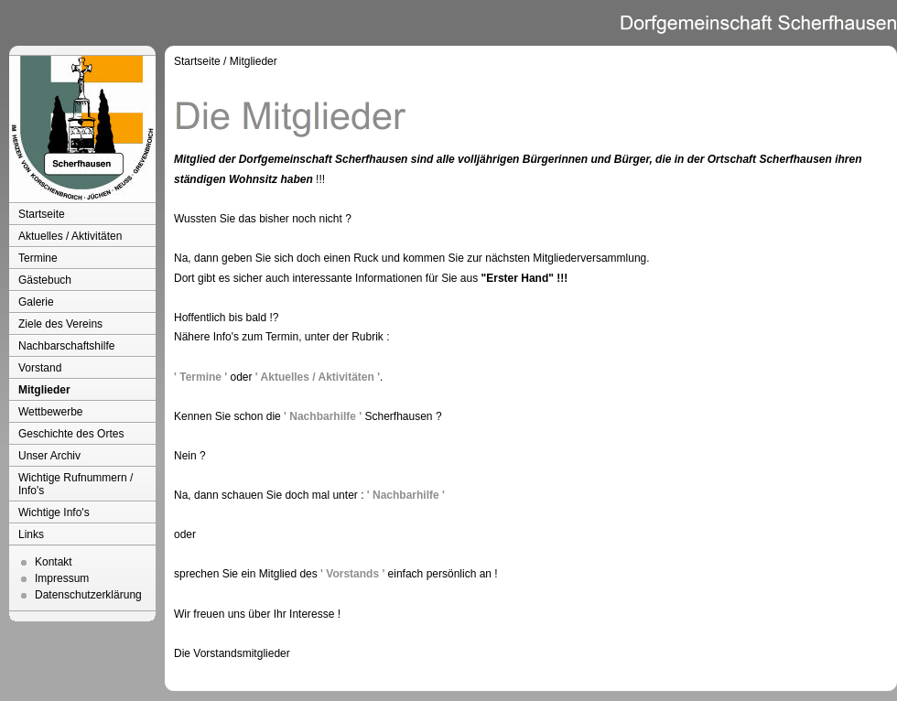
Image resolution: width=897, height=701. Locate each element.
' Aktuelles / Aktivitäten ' (317, 377)
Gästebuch (44, 280)
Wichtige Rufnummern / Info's (75, 484)
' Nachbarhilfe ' (323, 416)
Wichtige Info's (54, 512)
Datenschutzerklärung (88, 594)
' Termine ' (200, 377)
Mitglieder (44, 389)
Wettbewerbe (50, 411)
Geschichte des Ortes (71, 433)
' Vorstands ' (352, 573)
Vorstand (39, 367)
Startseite (41, 214)
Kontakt (53, 561)
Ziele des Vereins (60, 324)
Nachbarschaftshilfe (66, 346)
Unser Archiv (49, 455)
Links (31, 534)
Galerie (36, 302)
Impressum (62, 578)
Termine (38, 258)
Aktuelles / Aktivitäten (70, 236)
